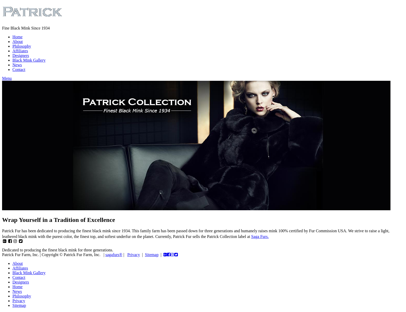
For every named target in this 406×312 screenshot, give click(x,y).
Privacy (133, 254)
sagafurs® (113, 254)
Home (17, 37)
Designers (20, 55)
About (17, 41)
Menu (7, 78)
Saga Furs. (260, 236)
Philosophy (21, 46)
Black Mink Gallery (29, 60)
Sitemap (151, 254)
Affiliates (20, 51)
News (17, 65)
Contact (18, 69)
